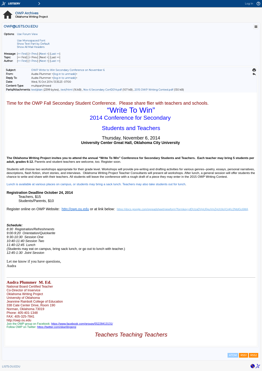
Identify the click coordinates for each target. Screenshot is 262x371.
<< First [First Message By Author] (22, 61)
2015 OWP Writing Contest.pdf (154, 89)
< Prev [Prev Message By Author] (33, 61)
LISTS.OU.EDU (11, 366)
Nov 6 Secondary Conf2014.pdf (102, 89)
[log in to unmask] (64, 74)
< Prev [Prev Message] (33, 53)
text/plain (37, 89)
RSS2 (253, 355)
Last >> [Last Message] (55, 53)
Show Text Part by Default (33, 43)
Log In (249, 3)
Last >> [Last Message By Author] (55, 61)
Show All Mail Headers (30, 47)
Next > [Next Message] (44, 53)
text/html (66, 89)
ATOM (233, 355)
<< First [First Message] (22, 53)
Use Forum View (27, 34)
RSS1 (243, 355)
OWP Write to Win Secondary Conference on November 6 (68, 70)
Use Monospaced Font (31, 40)
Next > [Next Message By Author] (44, 61)
